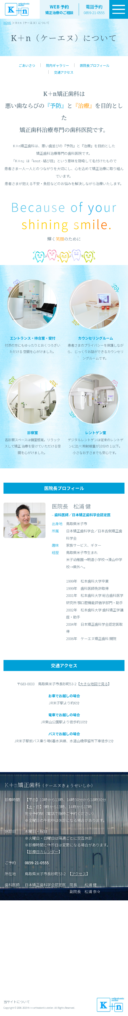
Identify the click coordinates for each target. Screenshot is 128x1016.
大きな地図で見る (94, 683)
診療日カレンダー (43, 851)
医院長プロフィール (94, 65)
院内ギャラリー (57, 65)
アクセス (78, 873)
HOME (7, 23)
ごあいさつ (27, 65)
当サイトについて (17, 1001)
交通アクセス (63, 72)
